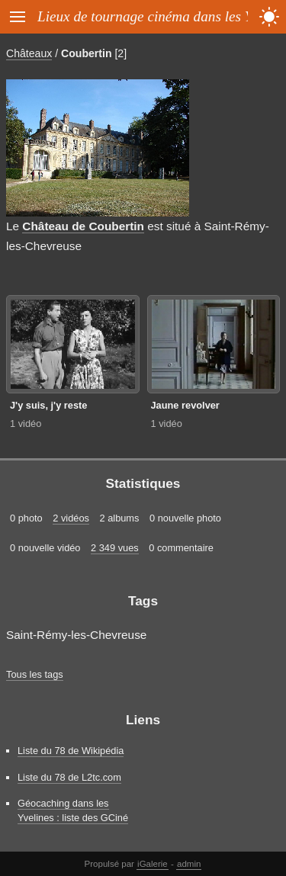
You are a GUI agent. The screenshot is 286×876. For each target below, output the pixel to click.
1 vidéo (25, 423)
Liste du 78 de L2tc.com (69, 777)
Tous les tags (34, 674)
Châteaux (29, 53)
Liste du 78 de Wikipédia (71, 750)
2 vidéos (71, 518)
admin (189, 863)
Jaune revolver (185, 405)
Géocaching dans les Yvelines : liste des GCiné (73, 810)
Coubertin (86, 53)
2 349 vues (115, 548)
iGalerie (152, 863)
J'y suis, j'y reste (48, 405)
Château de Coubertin (83, 226)
